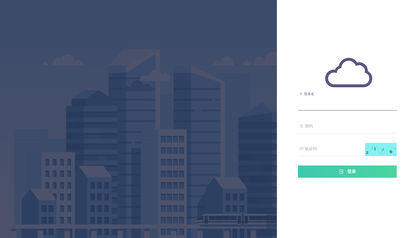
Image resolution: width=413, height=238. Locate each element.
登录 (347, 172)
